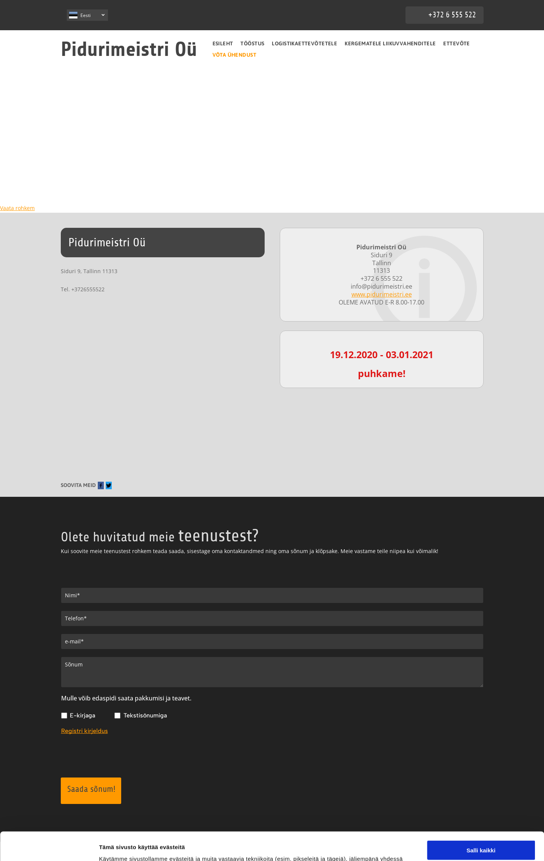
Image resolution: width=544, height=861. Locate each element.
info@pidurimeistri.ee (381, 286)
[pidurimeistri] (54, 135)
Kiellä (481, 841)
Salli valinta (481, 819)
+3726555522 (88, 289)
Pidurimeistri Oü (129, 49)
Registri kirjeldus (84, 730)
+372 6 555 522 (452, 15)
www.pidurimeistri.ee (381, 294)
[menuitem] (223, 43)
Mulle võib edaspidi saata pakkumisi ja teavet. (126, 698)
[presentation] (118, 755)
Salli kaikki (481, 796)
